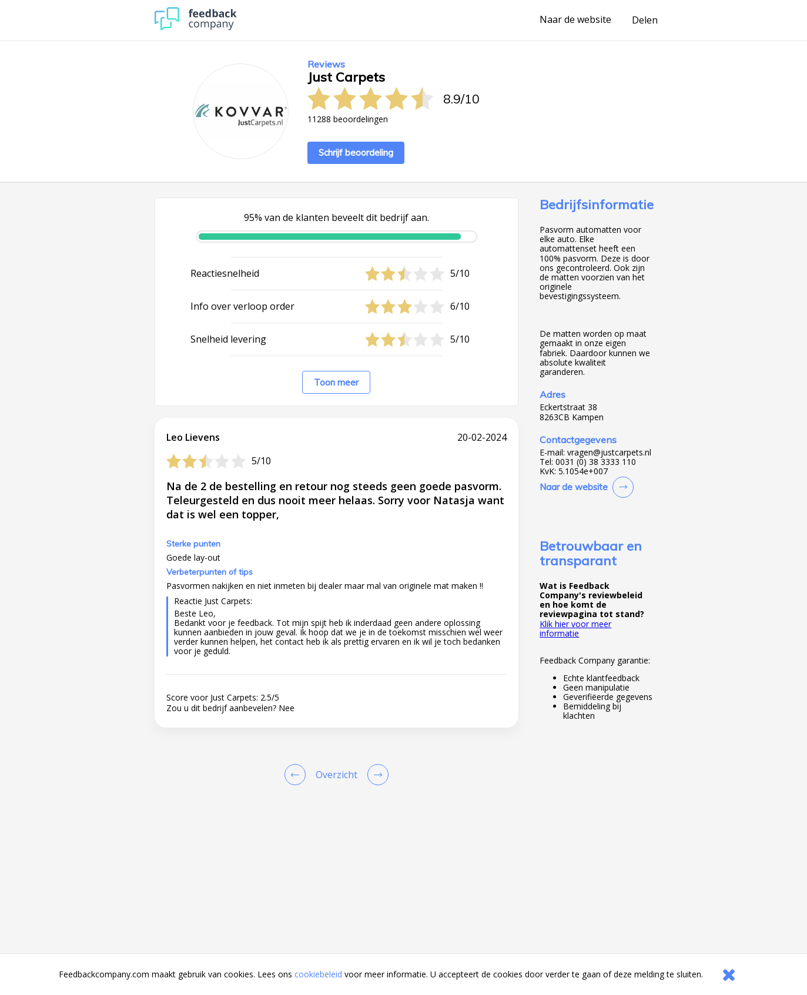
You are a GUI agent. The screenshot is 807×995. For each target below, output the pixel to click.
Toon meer (336, 382)
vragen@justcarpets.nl (609, 452)
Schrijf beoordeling (356, 152)
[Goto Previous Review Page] (297, 774)
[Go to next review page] (376, 774)
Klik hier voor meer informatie (575, 628)
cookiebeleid (318, 974)
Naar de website (575, 20)
